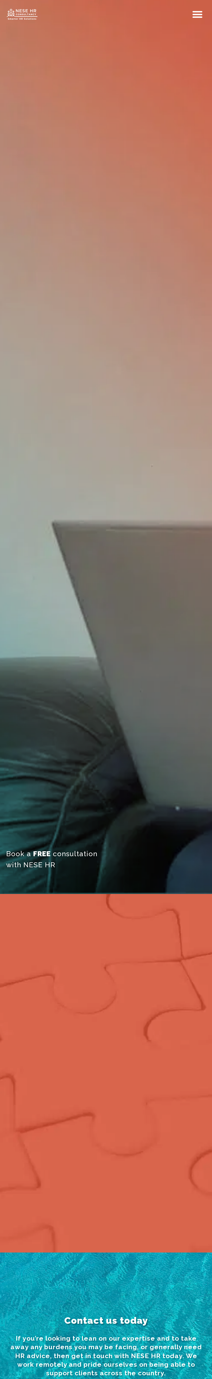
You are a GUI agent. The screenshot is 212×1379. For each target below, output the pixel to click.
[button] (198, 14)
